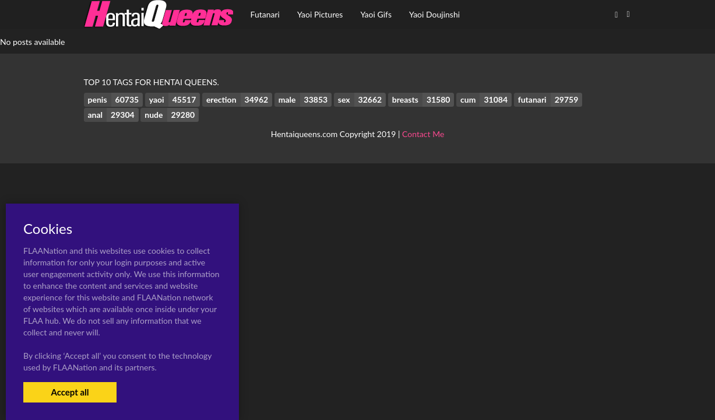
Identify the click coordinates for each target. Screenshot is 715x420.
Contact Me (423, 134)
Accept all (70, 392)
